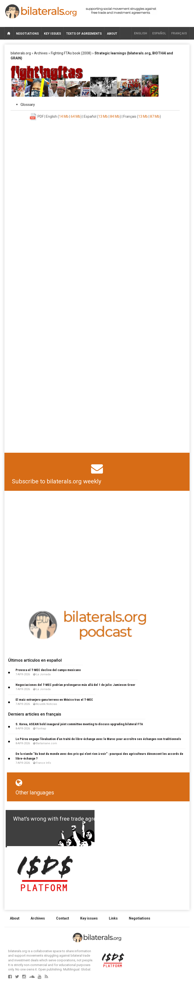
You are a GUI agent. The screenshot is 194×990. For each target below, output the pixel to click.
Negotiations (27, 33)
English (140, 33)
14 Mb (64, 116)
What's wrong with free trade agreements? (65, 819)
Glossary (27, 104)
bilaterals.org (21, 53)
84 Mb (115, 116)
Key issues (52, 33)
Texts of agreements (84, 33)
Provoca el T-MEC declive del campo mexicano (48, 670)
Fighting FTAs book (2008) (71, 53)
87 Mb (155, 116)
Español (159, 33)
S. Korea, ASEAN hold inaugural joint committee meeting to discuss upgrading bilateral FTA (79, 724)
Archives (41, 53)
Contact (62, 918)
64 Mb (75, 116)
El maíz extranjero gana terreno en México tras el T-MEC (54, 699)
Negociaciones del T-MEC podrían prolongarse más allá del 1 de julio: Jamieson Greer (75, 685)
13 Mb (103, 116)
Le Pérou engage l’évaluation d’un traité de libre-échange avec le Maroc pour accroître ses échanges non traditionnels (98, 739)
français (179, 33)
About (112, 33)
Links (113, 918)
